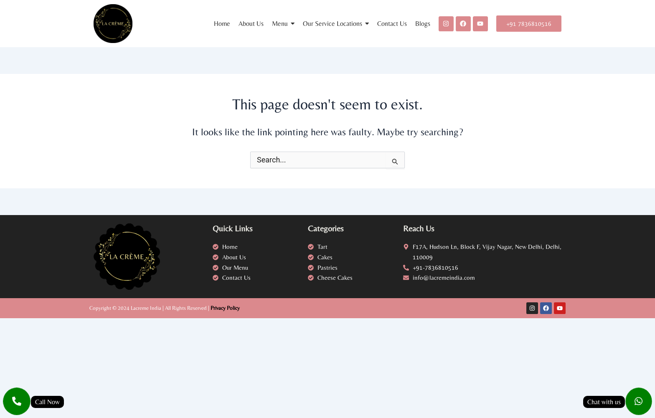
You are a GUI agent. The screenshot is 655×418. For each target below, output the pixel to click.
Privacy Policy (225, 308)
